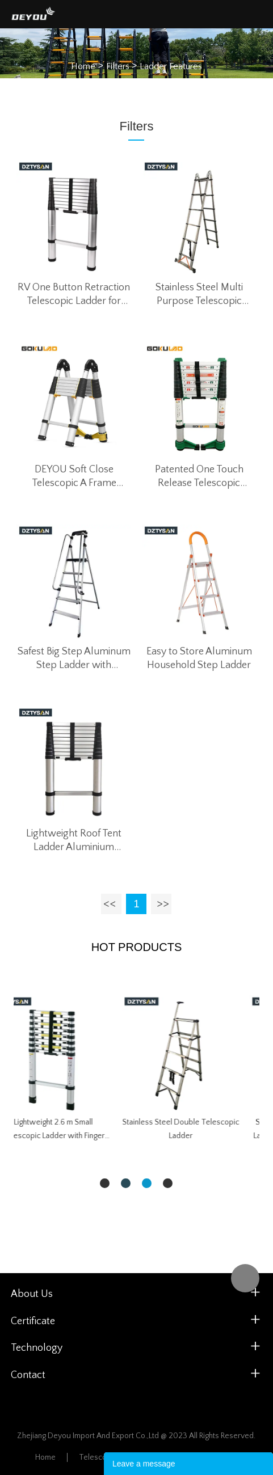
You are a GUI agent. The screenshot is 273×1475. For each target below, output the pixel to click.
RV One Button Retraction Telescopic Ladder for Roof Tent (74, 295)
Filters (117, 66)
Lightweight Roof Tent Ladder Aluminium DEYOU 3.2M (73, 841)
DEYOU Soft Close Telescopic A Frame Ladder (74, 477)
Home (83, 66)
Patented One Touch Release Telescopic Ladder (199, 477)
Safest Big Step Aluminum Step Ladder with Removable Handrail (74, 659)
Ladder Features (171, 66)
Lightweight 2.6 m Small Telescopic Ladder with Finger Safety (200, 1130)
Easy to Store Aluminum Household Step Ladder (199, 658)
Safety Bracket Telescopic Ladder (72, 1122)
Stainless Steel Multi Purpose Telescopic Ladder (199, 295)
